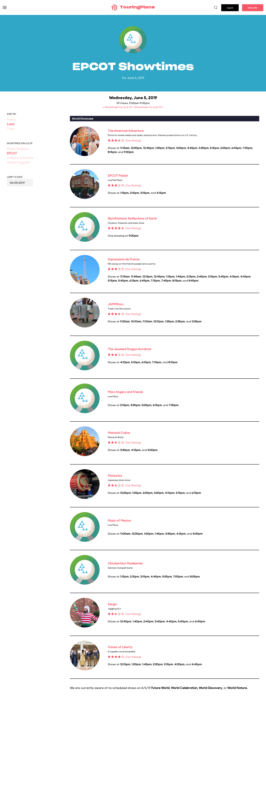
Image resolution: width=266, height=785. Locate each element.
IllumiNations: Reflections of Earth (132, 218)
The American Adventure (126, 131)
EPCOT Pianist (118, 176)
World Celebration (184, 688)
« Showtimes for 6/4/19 (118, 107)
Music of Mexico (119, 520)
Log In (230, 7)
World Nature (237, 688)
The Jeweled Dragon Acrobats (129, 349)
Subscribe (253, 7)
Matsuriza (115, 476)
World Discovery (210, 688)
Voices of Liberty (120, 647)
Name (11, 119)
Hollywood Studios (20, 158)
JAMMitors (116, 304)
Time (10, 129)
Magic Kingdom (18, 149)
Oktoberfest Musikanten (125, 563)
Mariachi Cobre (119, 433)
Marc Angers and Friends (125, 392)
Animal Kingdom (18, 162)
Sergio (112, 604)
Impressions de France (123, 259)
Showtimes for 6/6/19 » (148, 107)
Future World (160, 688)
